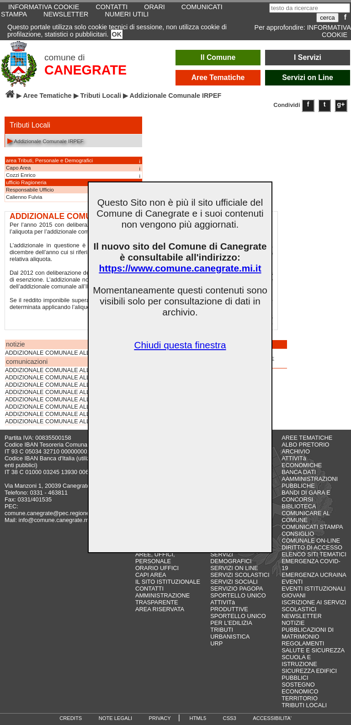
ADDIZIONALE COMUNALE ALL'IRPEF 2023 (63, 353)
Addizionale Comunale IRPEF (45, 140)
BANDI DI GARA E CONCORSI (306, 496)
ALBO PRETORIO (305, 444)
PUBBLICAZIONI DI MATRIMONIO (308, 633)
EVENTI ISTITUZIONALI (314, 588)
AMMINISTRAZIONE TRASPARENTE (162, 599)
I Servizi (307, 57)
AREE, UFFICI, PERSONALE (155, 558)
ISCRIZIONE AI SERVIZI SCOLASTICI (314, 606)
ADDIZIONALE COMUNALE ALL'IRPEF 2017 (63, 407)
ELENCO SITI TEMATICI (314, 554)
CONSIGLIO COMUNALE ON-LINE (311, 537)
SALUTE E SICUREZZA (313, 650)
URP (216, 643)
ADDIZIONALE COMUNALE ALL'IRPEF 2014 (63, 421)
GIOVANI (293, 595)
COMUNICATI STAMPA (312, 526)
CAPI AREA (150, 574)
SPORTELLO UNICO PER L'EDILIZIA (238, 619)
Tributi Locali (101, 95)
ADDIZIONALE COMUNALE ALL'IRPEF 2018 (63, 399)
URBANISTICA (230, 636)
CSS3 (229, 718)
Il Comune (218, 57)
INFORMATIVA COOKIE (329, 31)
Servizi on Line (307, 77)
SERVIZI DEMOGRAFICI (230, 558)
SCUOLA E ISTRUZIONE (299, 660)
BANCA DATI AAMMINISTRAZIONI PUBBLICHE (310, 479)
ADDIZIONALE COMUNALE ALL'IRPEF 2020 (63, 385)
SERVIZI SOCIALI (234, 581)
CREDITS (70, 718)
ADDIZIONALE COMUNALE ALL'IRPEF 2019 (63, 392)
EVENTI (292, 581)
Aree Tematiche (218, 77)
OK (117, 34)
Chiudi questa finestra (180, 345)
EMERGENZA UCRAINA (314, 574)
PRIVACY (160, 718)
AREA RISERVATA (159, 609)
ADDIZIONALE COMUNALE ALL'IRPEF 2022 (63, 370)
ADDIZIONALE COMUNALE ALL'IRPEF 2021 (63, 377)
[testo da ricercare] (309, 8)
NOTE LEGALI (115, 718)
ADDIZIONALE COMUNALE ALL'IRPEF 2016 (63, 414)
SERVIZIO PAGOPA (236, 588)
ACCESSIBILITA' (272, 718)
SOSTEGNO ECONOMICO (300, 688)
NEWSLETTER (65, 14)
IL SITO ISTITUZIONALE (167, 581)
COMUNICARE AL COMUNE (306, 516)
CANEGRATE (85, 70)
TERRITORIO (300, 698)
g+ (341, 104)
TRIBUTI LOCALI (304, 705)
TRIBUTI (221, 629)
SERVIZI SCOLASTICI (239, 574)
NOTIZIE (293, 622)
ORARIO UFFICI (157, 568)
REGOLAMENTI (303, 643)
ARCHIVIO (296, 451)
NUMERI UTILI (127, 14)
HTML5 (197, 718)
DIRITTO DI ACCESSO (312, 547)
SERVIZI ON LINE (234, 568)
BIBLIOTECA (299, 506)
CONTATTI (149, 588)
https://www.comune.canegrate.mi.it (180, 268)
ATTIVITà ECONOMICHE (302, 462)
